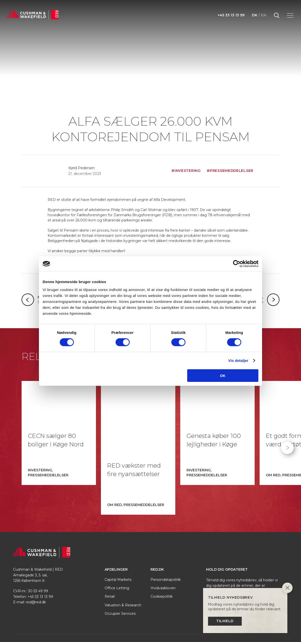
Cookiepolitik (161, 566)
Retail (110, 566)
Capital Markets (118, 550)
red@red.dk (36, 572)
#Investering (186, 170)
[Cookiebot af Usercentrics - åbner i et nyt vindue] (236, 264)
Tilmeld (225, 621)
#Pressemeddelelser (230, 170)
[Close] (287, 588)
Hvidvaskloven (163, 558)
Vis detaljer (238, 360)
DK (254, 15)
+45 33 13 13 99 (231, 15)
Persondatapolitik (165, 550)
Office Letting (117, 558)
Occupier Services (120, 584)
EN (263, 15)
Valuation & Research (123, 575)
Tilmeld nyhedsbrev (236, 573)
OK (223, 375)
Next (287, 433)
